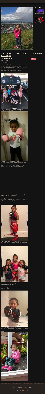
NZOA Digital (20, 387)
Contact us (25, 387)
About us (14, 387)
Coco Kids (3, 5)
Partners (30, 387)
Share (35, 58)
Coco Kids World (9, 5)
